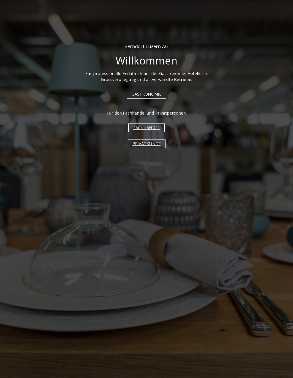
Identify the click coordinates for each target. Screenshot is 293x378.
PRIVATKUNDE (147, 143)
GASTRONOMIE (146, 94)
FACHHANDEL (146, 127)
